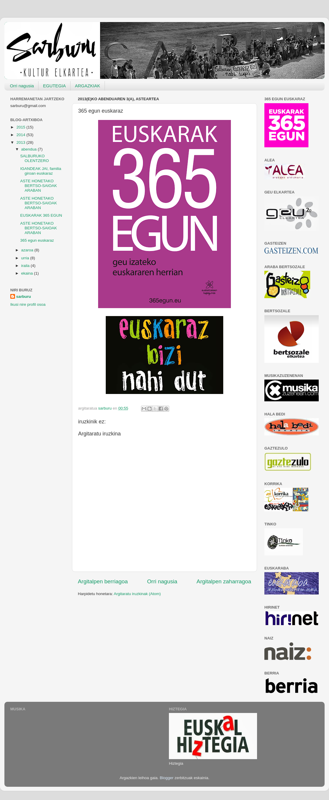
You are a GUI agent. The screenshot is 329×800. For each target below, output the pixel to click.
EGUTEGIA (54, 85)
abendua (29, 149)
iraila (26, 265)
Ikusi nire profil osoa (28, 304)
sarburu (23, 296)
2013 (21, 142)
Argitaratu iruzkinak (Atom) (137, 594)
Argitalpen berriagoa (103, 581)
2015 (21, 127)
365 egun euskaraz (37, 240)
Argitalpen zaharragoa (224, 581)
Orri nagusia (22, 85)
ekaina (27, 273)
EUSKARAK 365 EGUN (41, 215)
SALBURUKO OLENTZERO (34, 158)
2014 (21, 135)
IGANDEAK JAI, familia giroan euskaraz (40, 171)
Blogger (167, 778)
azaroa (27, 250)
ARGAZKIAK (87, 85)
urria (25, 258)
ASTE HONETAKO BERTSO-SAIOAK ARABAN (38, 186)
